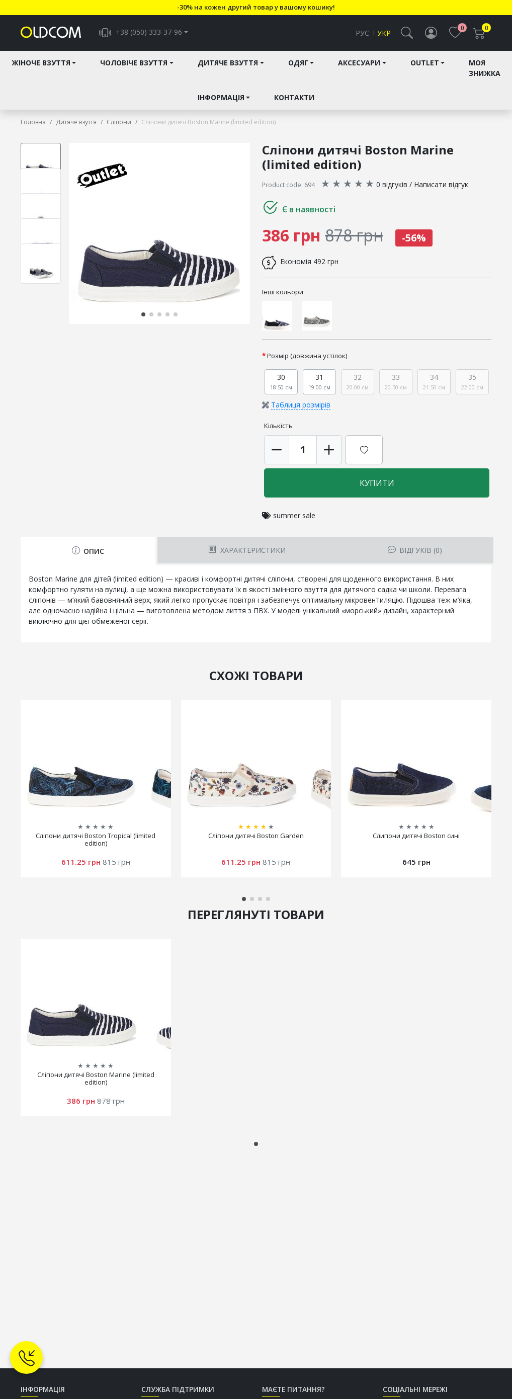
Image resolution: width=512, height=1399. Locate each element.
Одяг (298, 63)
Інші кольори (282, 292)
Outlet (424, 63)
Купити (377, 483)
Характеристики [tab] (246, 550)
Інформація (221, 98)
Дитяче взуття (228, 63)
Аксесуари (359, 63)
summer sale (294, 516)
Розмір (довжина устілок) (307, 356)
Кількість (278, 426)
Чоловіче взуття (133, 63)
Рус (362, 33)
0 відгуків (391, 185)
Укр (384, 33)
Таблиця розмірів (300, 405)
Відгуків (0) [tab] (415, 550)
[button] (407, 33)
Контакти (294, 98)
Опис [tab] (88, 551)
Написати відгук (441, 185)
